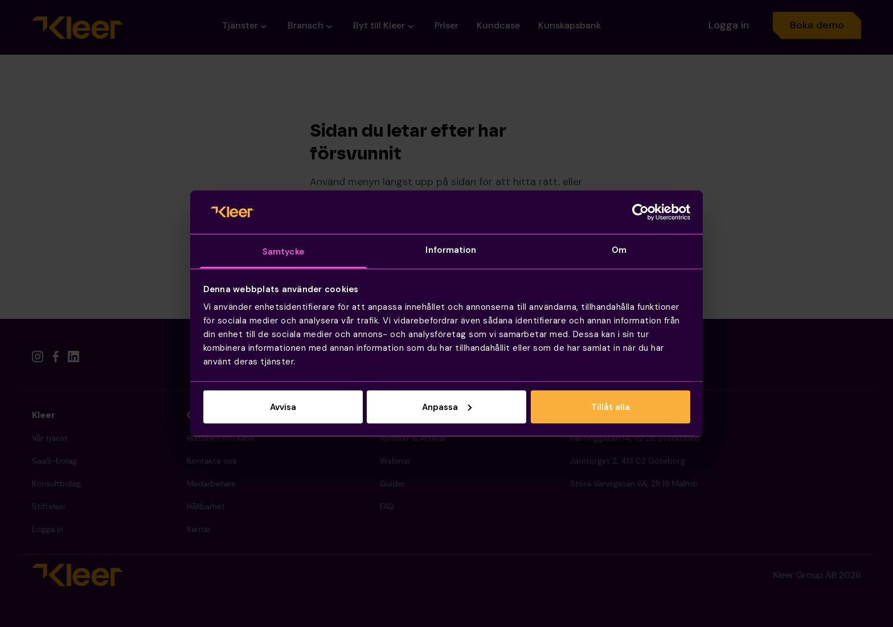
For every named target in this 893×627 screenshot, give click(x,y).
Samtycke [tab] (283, 251)
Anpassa (447, 406)
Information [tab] (450, 250)
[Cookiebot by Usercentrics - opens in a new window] (640, 211)
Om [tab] (619, 250)
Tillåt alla (610, 406)
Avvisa (283, 406)
